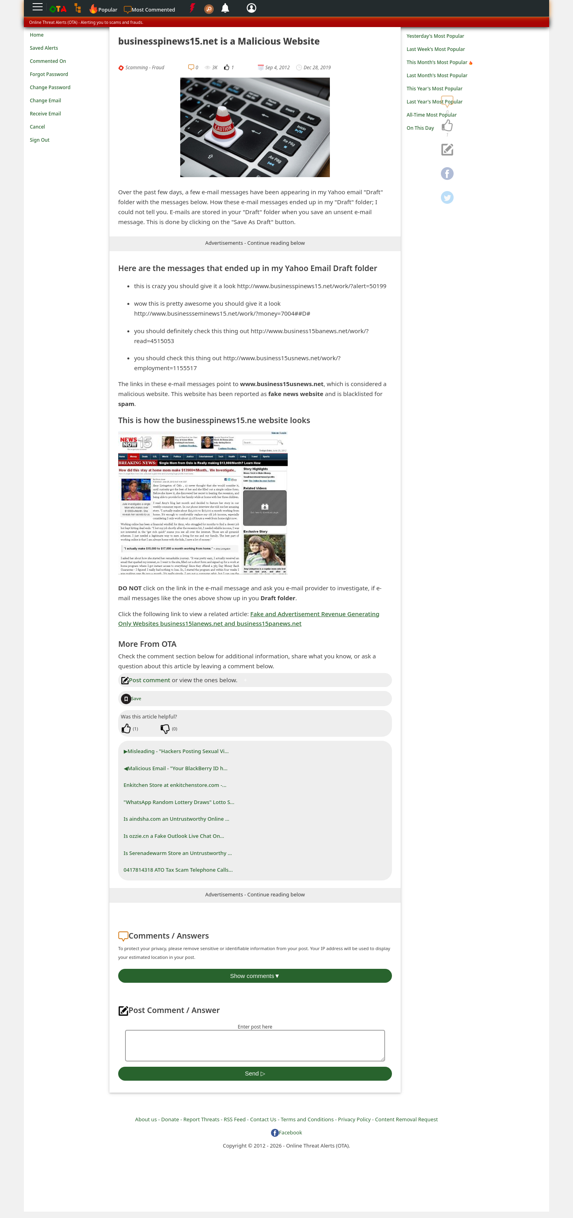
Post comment (145, 680)
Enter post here (255, 1026)
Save (131, 698)
